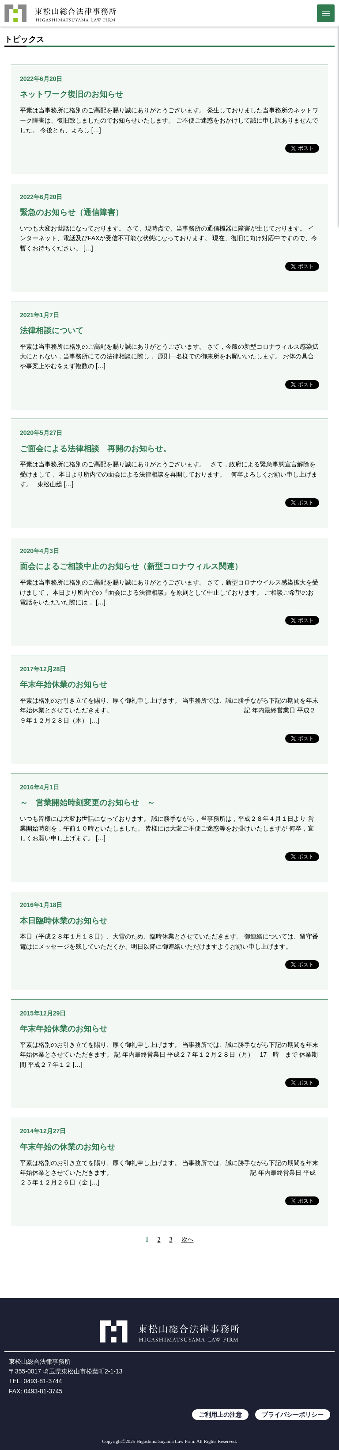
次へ (187, 1239)
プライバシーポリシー (293, 1414)
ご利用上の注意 (220, 1414)
